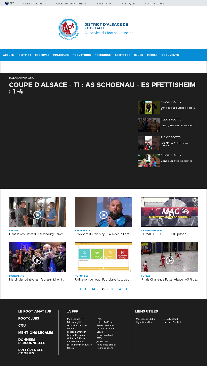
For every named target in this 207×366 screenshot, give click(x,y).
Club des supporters (71, 3)
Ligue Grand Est (144, 322)
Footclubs (28, 318)
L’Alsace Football (172, 322)
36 (112, 289)
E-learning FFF (74, 322)
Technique (103, 55)
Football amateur (76, 332)
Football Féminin (76, 335)
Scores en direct (105, 335)
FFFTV (99, 338)
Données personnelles (31, 341)
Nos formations (105, 348)
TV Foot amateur (105, 328)
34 (93, 289)
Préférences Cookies (30, 352)
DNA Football (171, 319)
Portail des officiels (107, 344)
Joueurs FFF (102, 341)
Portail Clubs (154, 3)
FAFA (99, 319)
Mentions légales (35, 332)
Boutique (128, 3)
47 (121, 289)
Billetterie (104, 3)
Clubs (138, 55)
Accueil (8, 55)
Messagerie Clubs (145, 319)
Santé (100, 332)
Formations (82, 55)
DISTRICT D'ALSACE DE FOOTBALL (106, 26)
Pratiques (61, 55)
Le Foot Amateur (34, 311)
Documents (170, 55)
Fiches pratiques (105, 325)
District (24, 55)
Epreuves (42, 55)
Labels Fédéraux (105, 322)
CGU (22, 325)
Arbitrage (122, 55)
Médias (152, 55)
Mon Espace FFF (75, 319)
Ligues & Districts (34, 3)
